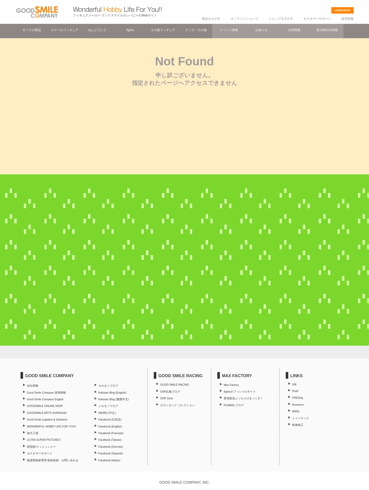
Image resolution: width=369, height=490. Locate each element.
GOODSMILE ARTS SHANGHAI (46, 412)
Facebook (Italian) (109, 460)
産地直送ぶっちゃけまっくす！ (243, 398)
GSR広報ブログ (170, 391)
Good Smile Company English (45, 399)
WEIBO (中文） (108, 412)
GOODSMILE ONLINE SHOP (45, 405)
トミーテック (300, 418)
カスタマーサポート (317, 19)
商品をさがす (211, 19)
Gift (294, 384)
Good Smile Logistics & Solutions (47, 419)
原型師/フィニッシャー (41, 446)
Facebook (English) (110, 426)
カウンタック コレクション (177, 405)
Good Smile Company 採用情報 (46, 392)
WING (296, 411)
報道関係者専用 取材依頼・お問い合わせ (52, 460)
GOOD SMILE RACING (174, 384)
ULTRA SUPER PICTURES (43, 439)
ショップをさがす (281, 19)
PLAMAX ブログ (234, 405)
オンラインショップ (244, 19)
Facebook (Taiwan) (109, 439)
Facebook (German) (110, 446)
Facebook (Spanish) (110, 453)
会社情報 (32, 385)
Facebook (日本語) (109, 419)
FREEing (297, 397)
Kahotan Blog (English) (112, 392)
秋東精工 (297, 424)
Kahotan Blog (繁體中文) (113, 399)
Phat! (295, 391)
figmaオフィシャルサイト (240, 391)
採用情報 (347, 19)
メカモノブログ (108, 405)
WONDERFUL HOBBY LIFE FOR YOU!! (51, 426)
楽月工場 (32, 433)
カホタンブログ (108, 385)
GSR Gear (166, 398)
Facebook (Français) (111, 433)
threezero (298, 404)
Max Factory (231, 384)
